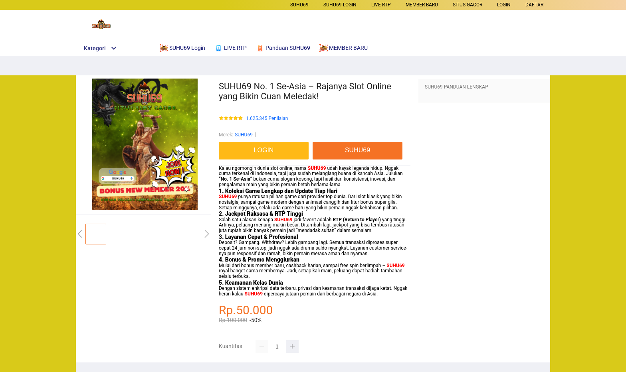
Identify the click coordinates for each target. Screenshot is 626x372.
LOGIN (504, 5)
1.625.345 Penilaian (267, 118)
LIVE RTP (381, 5)
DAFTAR (534, 5)
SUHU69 (299, 5)
